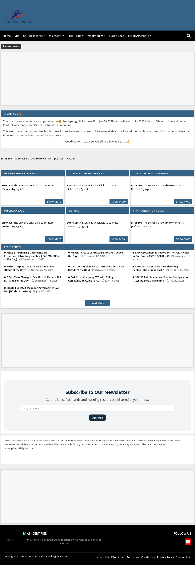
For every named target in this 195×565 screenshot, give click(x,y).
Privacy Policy (165, 557)
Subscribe (97, 417)
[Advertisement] (97, 78)
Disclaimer (118, 557)
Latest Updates (38, 556)
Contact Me (183, 557)
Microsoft (55, 36)
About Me (103, 557)
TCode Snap (116, 36)
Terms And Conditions (141, 557)
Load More (97, 303)
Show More (54, 201)
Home (7, 36)
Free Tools (74, 36)
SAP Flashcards (33, 36)
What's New (95, 36)
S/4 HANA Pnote (138, 36)
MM (16, 36)
